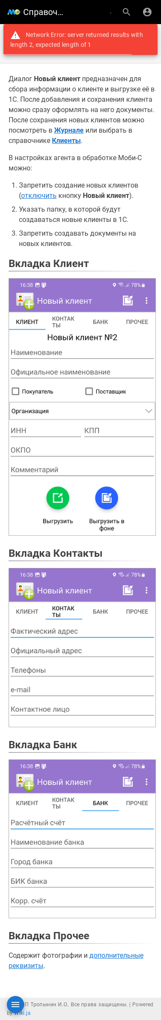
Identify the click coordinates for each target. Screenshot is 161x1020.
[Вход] (147, 12)
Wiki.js (22, 1013)
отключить (39, 195)
